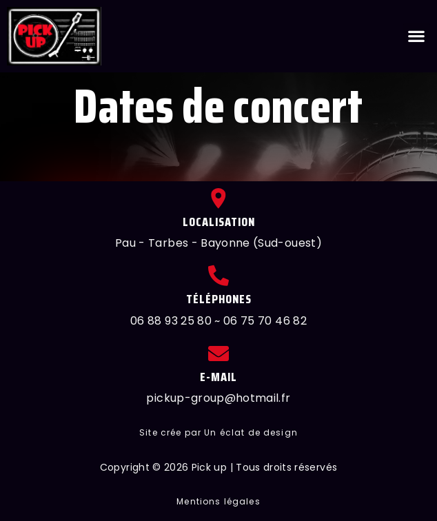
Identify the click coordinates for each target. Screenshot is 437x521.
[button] (416, 36)
